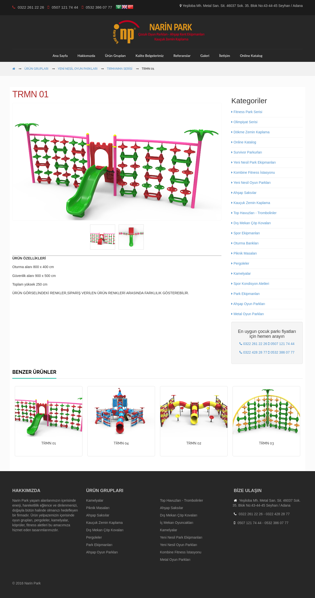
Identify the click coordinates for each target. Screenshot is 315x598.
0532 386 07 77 (276, 523)
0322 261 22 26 (251, 514)
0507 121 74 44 (249, 523)
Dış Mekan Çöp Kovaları (251, 223)
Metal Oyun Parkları (247, 314)
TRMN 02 (193, 443)
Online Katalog (243, 142)
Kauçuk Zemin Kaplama (250, 203)
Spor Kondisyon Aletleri (250, 284)
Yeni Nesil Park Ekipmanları (253, 162)
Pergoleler (240, 263)
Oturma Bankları (245, 243)
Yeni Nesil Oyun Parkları (251, 183)
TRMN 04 (121, 443)
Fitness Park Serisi (246, 112)
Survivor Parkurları (246, 152)
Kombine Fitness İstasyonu (253, 172)
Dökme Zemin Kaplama (250, 132)
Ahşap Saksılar (243, 193)
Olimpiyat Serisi (244, 122)
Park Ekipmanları (245, 294)
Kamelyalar (241, 273)
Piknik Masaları (244, 253)
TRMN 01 (48, 443)
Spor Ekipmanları (245, 233)
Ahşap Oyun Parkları (248, 304)
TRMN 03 (266, 443)
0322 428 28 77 (278, 514)
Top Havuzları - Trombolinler (254, 213)
